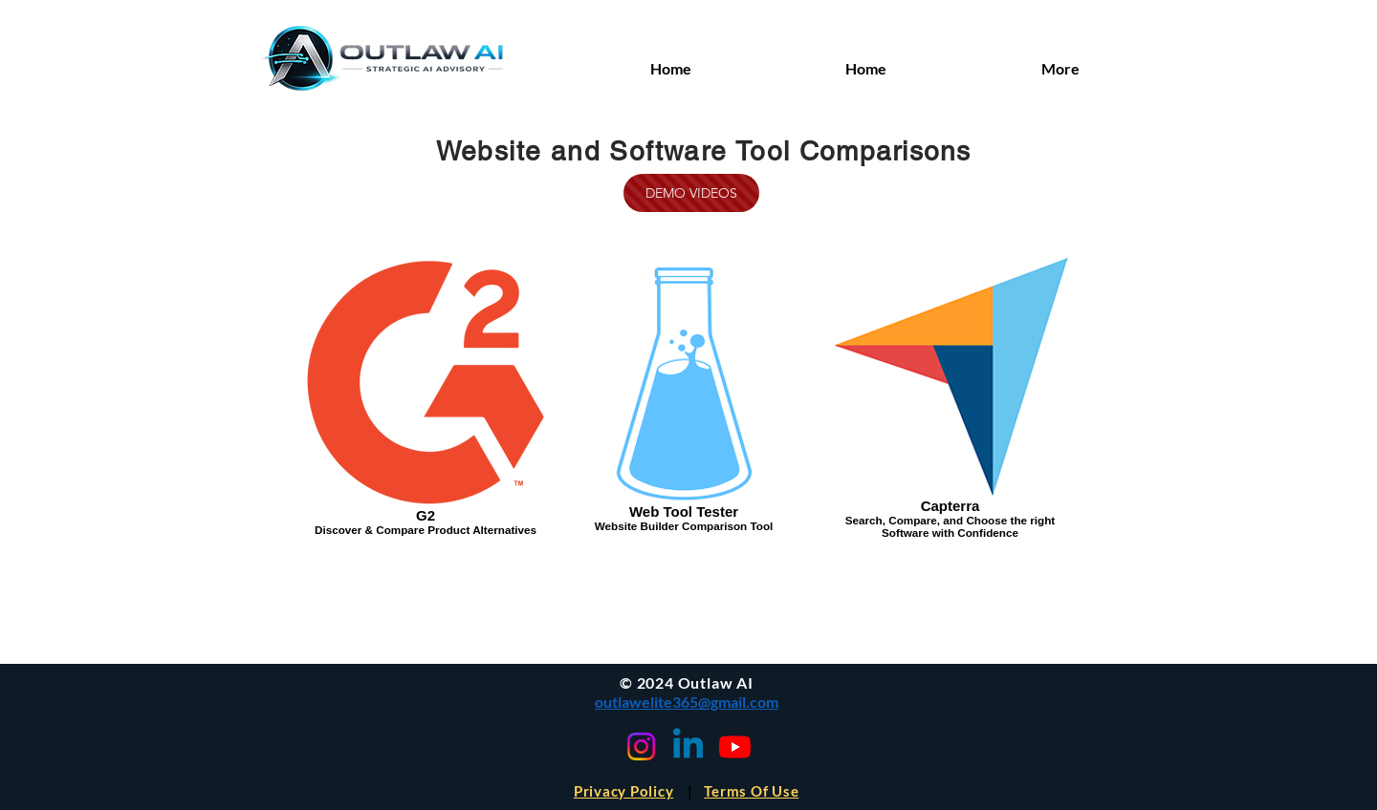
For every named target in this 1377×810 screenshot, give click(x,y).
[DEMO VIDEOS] (691, 193)
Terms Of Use (751, 790)
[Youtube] (735, 746)
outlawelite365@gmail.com (686, 702)
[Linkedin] (688, 746)
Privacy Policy (624, 790)
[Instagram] (641, 746)
